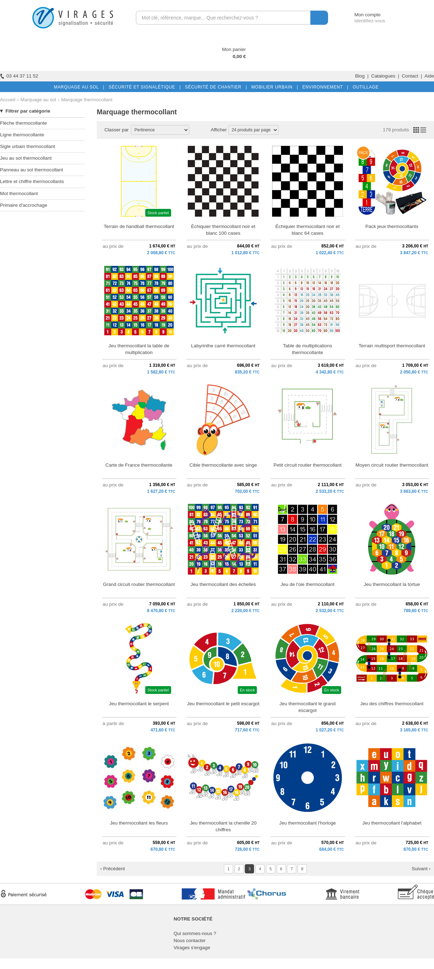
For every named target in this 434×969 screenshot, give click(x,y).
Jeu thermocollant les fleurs (139, 823)
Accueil (7, 99)
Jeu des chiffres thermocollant (391, 703)
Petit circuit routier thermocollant (308, 465)
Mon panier (234, 49)
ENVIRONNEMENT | (323, 87)
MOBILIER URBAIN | (273, 87)
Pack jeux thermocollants (391, 226)
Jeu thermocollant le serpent (139, 703)
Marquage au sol (38, 99)
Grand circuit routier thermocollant (139, 584)
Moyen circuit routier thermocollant (391, 465)
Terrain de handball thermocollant (139, 226)
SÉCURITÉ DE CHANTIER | (214, 87)
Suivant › (421, 868)
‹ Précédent (112, 868)
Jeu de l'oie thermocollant (307, 584)
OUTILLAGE (364, 87)
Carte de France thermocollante (139, 465)
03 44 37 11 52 (19, 76)
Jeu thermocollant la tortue (392, 584)
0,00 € (239, 56)
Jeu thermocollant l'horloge (307, 823)
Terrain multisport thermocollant (392, 345)
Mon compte (361, 14)
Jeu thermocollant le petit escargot (223, 703)
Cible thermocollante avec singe (223, 465)
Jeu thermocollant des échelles (223, 584)
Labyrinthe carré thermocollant (223, 345)
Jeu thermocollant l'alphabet (392, 823)
